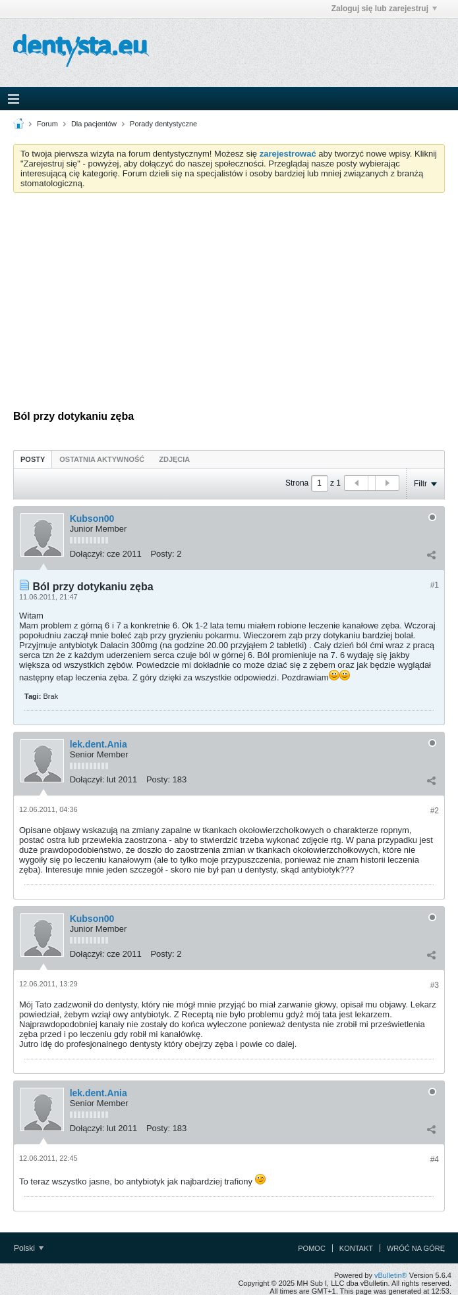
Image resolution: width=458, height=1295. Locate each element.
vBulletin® (390, 1275)
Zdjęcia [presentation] (174, 459)
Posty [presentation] (32, 459)
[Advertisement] (229, 301)
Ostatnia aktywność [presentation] (101, 459)
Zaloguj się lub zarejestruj (384, 8)
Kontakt (356, 1248)
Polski (28, 1248)
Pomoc (312, 1248)
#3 (434, 985)
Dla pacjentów (94, 124)
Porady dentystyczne (163, 124)
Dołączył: (87, 554)
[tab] (32, 459)
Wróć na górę (416, 1248)
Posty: (162, 554)
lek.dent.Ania (98, 744)
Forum (47, 124)
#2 (434, 810)
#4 (434, 1159)
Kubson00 (92, 518)
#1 (434, 585)
